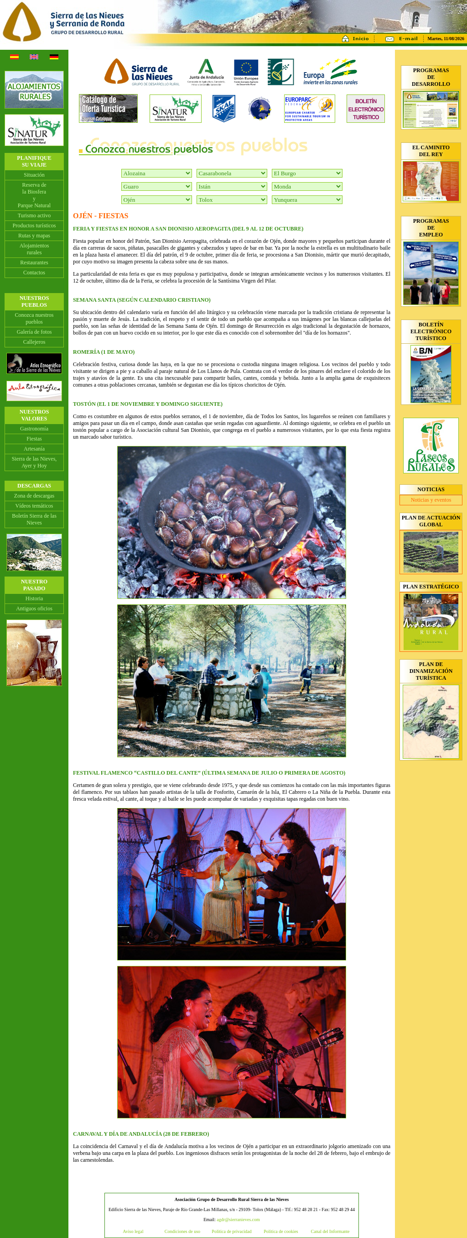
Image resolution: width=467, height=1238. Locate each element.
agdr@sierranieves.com (238, 1219)
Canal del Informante (330, 1231)
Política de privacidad (231, 1231)
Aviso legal (133, 1231)
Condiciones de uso (182, 1231)
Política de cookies (281, 1231)
